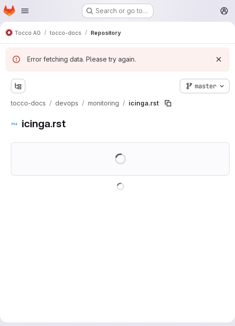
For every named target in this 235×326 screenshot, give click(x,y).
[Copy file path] (168, 103)
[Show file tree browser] (18, 86)
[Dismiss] (218, 59)
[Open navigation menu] (25, 11)
